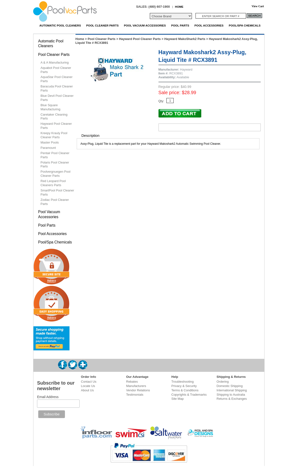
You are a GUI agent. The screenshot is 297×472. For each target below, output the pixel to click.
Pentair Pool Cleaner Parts (55, 155)
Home (80, 39)
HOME (179, 6)
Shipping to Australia (231, 394)
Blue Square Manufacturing (50, 107)
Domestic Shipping (230, 386)
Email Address (47, 397)
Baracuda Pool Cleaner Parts (57, 88)
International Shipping (232, 390)
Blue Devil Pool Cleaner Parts (57, 98)
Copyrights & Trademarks (189, 394)
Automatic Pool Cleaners (60, 25)
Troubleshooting (182, 381)
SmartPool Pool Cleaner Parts (57, 192)
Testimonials (135, 394)
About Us (87, 390)
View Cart (258, 6)
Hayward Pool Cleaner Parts (140, 39)
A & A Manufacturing (55, 62)
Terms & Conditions (185, 390)
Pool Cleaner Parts (102, 25)
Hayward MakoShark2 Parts (184, 39)
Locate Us (88, 386)
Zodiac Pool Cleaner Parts (55, 202)
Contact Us (88, 381)
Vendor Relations (138, 390)
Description (91, 135)
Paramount (48, 148)
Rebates (132, 381)
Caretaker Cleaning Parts (54, 116)
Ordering (223, 381)
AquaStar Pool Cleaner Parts (57, 79)
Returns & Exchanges (232, 398)
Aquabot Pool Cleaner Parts (56, 70)
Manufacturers (136, 386)
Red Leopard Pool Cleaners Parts (53, 183)
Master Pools (50, 142)
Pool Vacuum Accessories (145, 25)
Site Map (177, 398)
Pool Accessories (209, 25)
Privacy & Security (184, 386)
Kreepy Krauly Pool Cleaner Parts (54, 135)
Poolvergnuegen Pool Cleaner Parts (55, 173)
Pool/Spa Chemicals (244, 25)
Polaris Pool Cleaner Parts (55, 164)
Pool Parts (180, 25)
